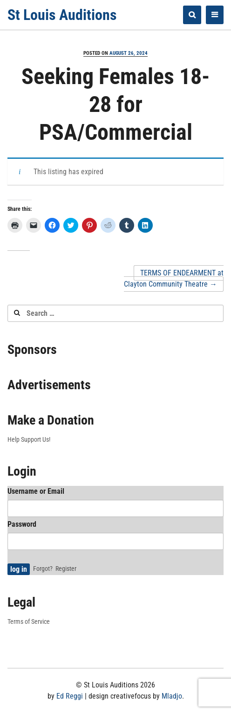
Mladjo (172, 696)
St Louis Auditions (62, 15)
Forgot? (43, 568)
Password (21, 524)
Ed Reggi (69, 696)
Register (65, 568)
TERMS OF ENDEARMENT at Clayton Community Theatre (174, 278)
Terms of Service (28, 621)
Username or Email (35, 491)
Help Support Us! (28, 439)
